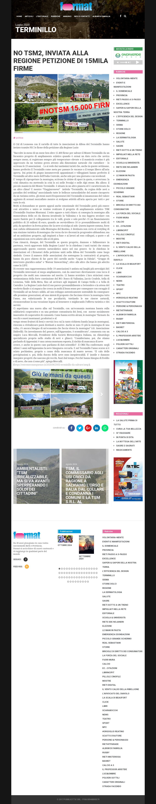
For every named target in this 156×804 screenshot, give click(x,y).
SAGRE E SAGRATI (124, 445)
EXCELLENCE (122, 104)
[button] (20, 393)
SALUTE (119, 141)
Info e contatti (82, 16)
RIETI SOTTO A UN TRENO (128, 150)
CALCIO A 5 (121, 331)
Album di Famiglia (101, 16)
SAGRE (118, 146)
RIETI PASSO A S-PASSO (127, 99)
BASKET (119, 327)
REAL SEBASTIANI (124, 196)
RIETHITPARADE (123, 310)
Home (19, 16)
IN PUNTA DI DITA (124, 437)
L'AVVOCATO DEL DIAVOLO (115, 693)
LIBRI (117, 272)
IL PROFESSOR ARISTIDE (127, 335)
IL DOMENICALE (123, 91)
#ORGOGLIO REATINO (126, 298)
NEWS (118, 281)
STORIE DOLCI (122, 129)
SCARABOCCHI (123, 276)
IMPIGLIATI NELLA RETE (127, 154)
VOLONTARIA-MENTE (126, 78)
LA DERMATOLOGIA (125, 137)
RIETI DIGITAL (122, 243)
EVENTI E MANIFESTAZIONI (115, 541)
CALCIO (119, 222)
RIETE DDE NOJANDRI (126, 167)
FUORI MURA (121, 217)
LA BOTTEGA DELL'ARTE (127, 441)
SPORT (118, 289)
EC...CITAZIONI (122, 226)
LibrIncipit (121, 230)
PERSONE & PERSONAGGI (128, 306)
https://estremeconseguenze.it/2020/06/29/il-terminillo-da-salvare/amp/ (51, 364)
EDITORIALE (121, 158)
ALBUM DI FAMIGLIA (125, 314)
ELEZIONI (119, 171)
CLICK (118, 268)
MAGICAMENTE (123, 450)
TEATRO (119, 285)
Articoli (29, 16)
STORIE (119, 200)
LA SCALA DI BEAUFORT (127, 264)
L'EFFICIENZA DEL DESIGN (128, 116)
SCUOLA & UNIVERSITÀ (126, 163)
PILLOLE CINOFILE (124, 234)
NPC (117, 293)
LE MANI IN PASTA (124, 175)
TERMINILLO (121, 120)
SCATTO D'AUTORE (125, 302)
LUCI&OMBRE (122, 340)
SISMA (118, 125)
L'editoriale (42, 16)
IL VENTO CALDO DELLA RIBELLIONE (120, 689)
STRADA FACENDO (124, 352)
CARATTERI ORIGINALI (126, 348)
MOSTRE (119, 239)
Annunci (67, 16)
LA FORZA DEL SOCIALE (127, 213)
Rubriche (55, 16)
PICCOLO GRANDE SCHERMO (117, 638)
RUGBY (118, 319)
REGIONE (119, 133)
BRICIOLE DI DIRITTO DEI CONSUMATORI (122, 651)
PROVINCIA (121, 95)
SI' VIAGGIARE (122, 433)
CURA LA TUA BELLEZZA (127, 429)
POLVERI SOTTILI (123, 344)
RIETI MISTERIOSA (124, 323)
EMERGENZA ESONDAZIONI (116, 634)
